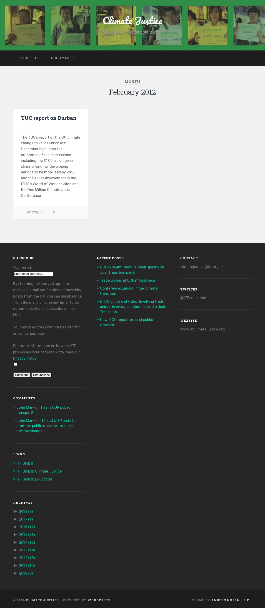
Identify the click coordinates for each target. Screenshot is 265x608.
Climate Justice (132, 20)
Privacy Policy (25, 358)
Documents (63, 58)
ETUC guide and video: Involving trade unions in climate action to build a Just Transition (133, 305)
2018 (26, 510)
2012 (27, 555)
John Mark (25, 407)
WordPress (99, 597)
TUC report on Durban (48, 117)
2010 (26, 570)
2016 (27, 525)
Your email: (22, 267)
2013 (27, 548)
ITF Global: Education (34, 478)
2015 (27, 533)
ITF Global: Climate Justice (39, 470)
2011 (27, 563)
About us (29, 58)
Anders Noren (225, 597)
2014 (27, 540)
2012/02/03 (34, 212)
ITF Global (25, 462)
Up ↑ (248, 597)
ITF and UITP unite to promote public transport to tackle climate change (46, 425)
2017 (26, 518)
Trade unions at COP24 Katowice (128, 280)
